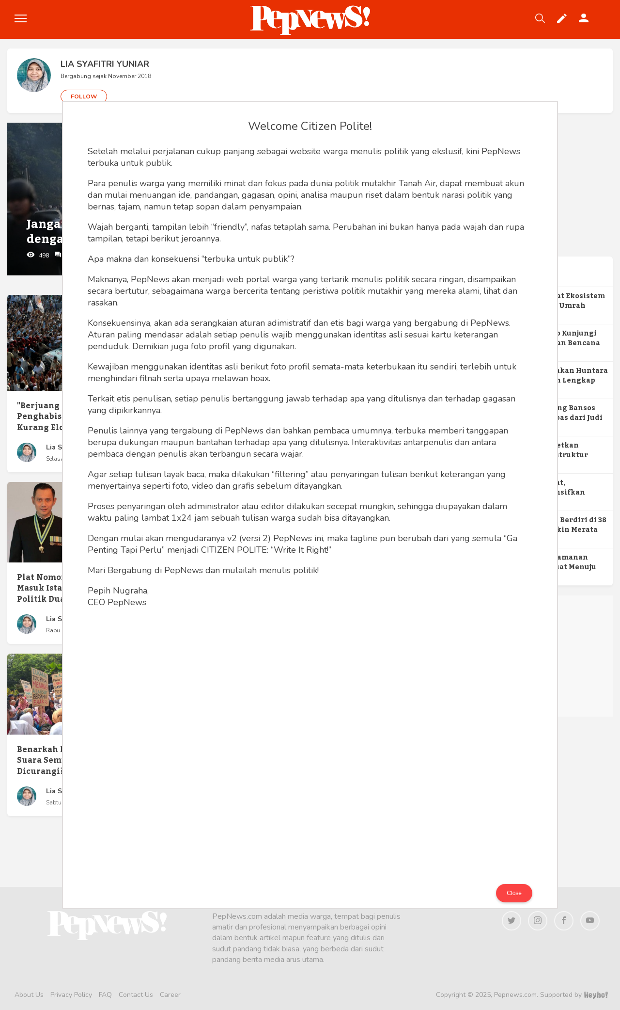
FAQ (105, 994)
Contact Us (136, 994)
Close (514, 893)
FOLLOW (84, 96)
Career (170, 994)
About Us (29, 994)
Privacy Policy (71, 994)
